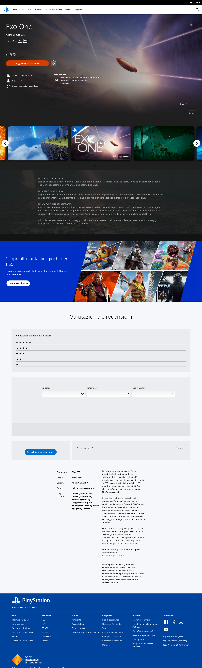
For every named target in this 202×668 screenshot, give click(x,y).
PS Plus (38, 10)
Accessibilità (78, 624)
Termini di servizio (141, 619)
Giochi (14, 10)
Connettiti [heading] (168, 615)
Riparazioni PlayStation (113, 632)
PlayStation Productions (23, 632)
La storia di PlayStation (22, 640)
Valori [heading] (75, 615)
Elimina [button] (180, 448)
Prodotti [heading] (46, 615)
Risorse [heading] (136, 615)
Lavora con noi (18, 624)
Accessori (48, 10)
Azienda (15, 636)
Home (14, 607)
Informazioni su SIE (21, 619)
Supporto (78, 10)
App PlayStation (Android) (175, 640)
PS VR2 (45, 628)
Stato (104, 628)
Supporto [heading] (107, 615)
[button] (101, 143)
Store (67, 10)
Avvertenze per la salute (113, 555)
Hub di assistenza (110, 619)
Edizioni (46, 387)
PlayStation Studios (21, 628)
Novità (59, 10)
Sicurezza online (79, 628)
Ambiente (76, 619)
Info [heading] (14, 615)
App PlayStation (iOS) (173, 636)
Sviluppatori (138, 639)
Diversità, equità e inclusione (85, 632)
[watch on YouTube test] (124, 156)
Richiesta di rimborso (112, 640)
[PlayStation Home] (6, 10)
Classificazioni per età (142, 631)
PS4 (29, 10)
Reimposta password (112, 636)
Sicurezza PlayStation (112, 624)
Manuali (106, 645)
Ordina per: (138, 387)
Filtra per (92, 387)
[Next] (196, 143)
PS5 (22, 10)
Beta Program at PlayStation (176, 645)
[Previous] (5, 143)
